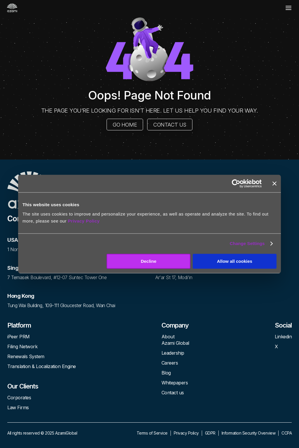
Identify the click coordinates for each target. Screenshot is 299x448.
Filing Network (22, 346)
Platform (19, 325)
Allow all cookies (234, 261)
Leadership (172, 353)
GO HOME (125, 125)
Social (283, 325)
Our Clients (22, 386)
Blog (166, 373)
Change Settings (247, 243)
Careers (169, 363)
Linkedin (283, 337)
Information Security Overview (249, 432)
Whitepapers (174, 383)
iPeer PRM (18, 337)
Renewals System (25, 356)
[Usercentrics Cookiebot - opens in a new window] (236, 183)
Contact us (172, 393)
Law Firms (18, 407)
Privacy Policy (84, 220)
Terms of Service (152, 432)
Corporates (19, 397)
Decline (148, 261)
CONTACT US (169, 125)
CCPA (286, 432)
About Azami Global (175, 340)
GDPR (210, 432)
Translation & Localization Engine (41, 366)
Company (175, 325)
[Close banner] (274, 183)
